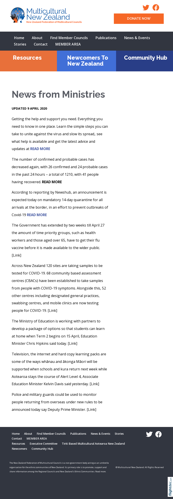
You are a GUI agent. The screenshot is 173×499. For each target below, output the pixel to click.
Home (19, 37)
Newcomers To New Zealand (87, 60)
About (37, 37)
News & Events (137, 37)
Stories (20, 44)
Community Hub (145, 57)
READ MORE (40, 148)
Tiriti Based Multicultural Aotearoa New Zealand (93, 444)
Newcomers (19, 449)
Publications (106, 37)
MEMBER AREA (68, 44)
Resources (27, 57)
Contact (41, 44)
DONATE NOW (138, 19)
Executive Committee (43, 444)
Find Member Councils (69, 37)
